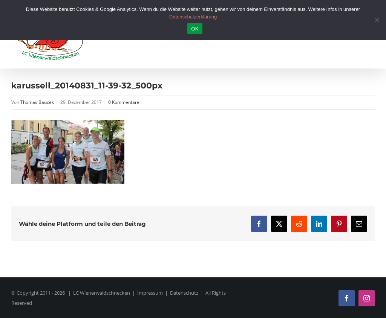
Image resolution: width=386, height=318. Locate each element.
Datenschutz (184, 292)
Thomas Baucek (37, 102)
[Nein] (376, 20)
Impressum (150, 292)
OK (194, 29)
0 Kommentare (123, 102)
